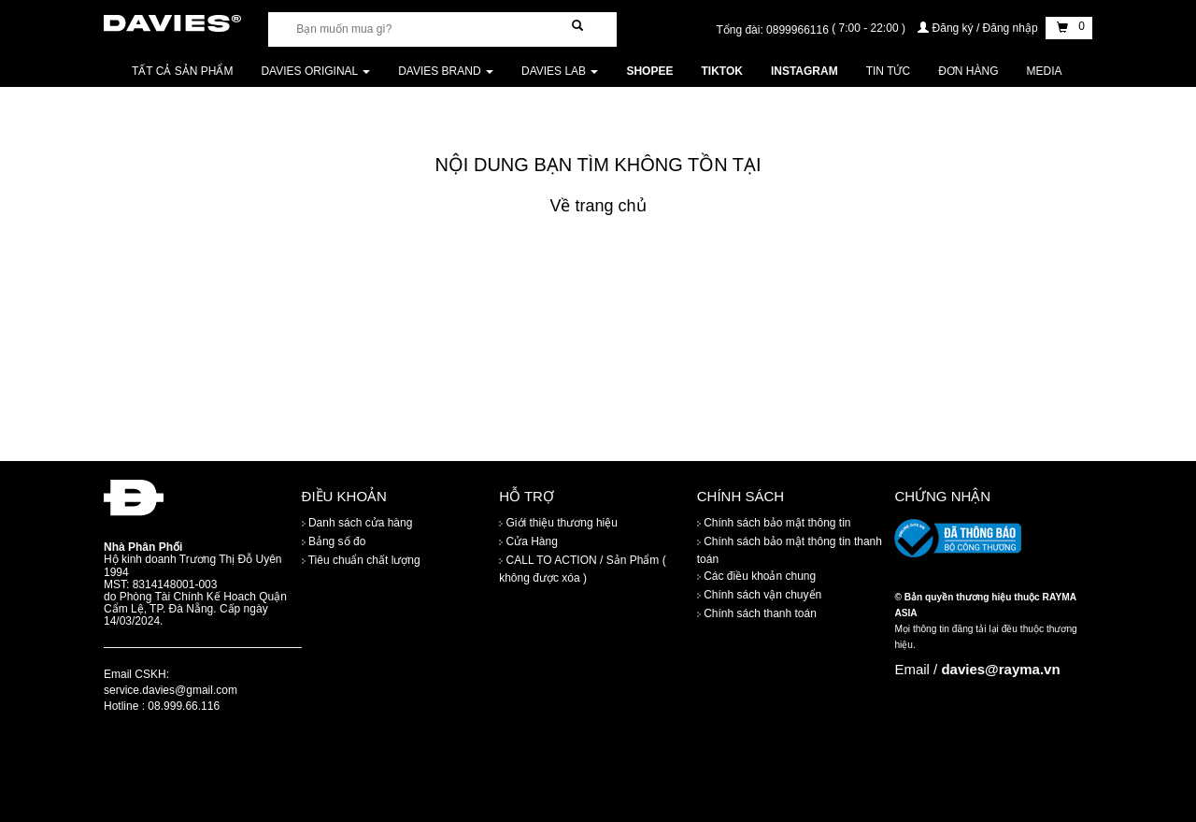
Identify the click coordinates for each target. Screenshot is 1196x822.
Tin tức (888, 71)
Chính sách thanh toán (757, 613)
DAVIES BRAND (445, 71)
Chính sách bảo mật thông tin (774, 522)
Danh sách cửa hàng (357, 522)
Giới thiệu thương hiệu (558, 522)
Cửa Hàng (528, 541)
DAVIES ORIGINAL (315, 71)
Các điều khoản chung (756, 576)
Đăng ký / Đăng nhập (979, 28)
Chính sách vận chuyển (759, 594)
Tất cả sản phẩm (182, 71)
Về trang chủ (597, 205)
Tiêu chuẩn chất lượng (361, 560)
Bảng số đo (334, 541)
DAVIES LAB (559, 71)
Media (1044, 71)
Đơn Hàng (968, 71)
